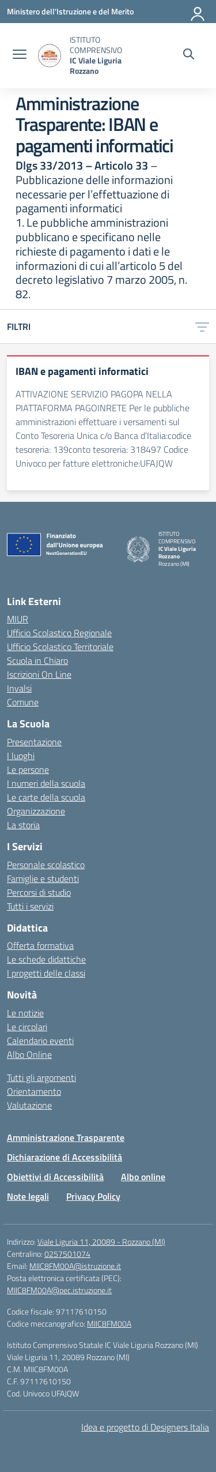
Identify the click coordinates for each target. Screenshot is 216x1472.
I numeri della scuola (46, 783)
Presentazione (34, 742)
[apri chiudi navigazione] (19, 55)
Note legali (28, 1196)
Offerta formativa (40, 945)
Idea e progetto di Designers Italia (145, 1427)
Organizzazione (36, 811)
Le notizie (25, 1013)
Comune (23, 702)
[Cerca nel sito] (189, 55)
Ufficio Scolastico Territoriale (60, 647)
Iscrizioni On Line (39, 674)
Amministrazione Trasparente (65, 1137)
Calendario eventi (40, 1040)
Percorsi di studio (39, 892)
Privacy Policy (93, 1196)
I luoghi (21, 756)
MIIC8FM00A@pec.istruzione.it (59, 1290)
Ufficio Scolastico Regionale (59, 633)
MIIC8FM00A (109, 1323)
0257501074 (67, 1254)
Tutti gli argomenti (41, 1077)
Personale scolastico (46, 865)
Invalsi (19, 688)
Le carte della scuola (46, 797)
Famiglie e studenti (43, 878)
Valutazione (29, 1105)
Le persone (28, 769)
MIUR (17, 619)
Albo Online (29, 1054)
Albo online (143, 1177)
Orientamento (34, 1091)
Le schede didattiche (46, 959)
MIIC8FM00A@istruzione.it (75, 1266)
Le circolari (27, 1027)
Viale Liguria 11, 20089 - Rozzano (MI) (101, 1242)
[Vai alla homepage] (49, 56)
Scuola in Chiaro (37, 660)
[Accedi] (198, 11)
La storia (23, 825)
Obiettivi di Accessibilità (55, 1177)
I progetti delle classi (46, 973)
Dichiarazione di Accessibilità (64, 1157)
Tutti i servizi (30, 906)
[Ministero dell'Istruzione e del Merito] (70, 11)
